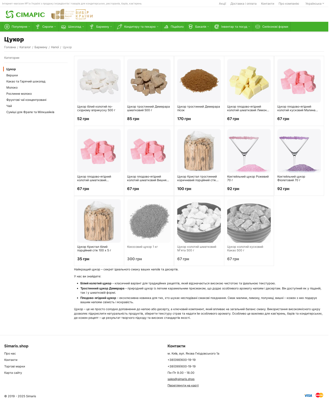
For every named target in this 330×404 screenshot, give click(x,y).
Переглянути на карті (183, 385)
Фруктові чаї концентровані (26, 99)
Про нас (10, 353)
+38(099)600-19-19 (182, 366)
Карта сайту (13, 372)
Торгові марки (14, 366)
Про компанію (289, 3)
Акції (222, 3)
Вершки (12, 75)
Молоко (12, 87)
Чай (9, 106)
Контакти (267, 3)
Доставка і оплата (243, 3)
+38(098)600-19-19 (182, 360)
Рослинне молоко (19, 93)
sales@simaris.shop (181, 379)
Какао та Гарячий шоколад (25, 81)
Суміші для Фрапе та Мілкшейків (30, 112)
